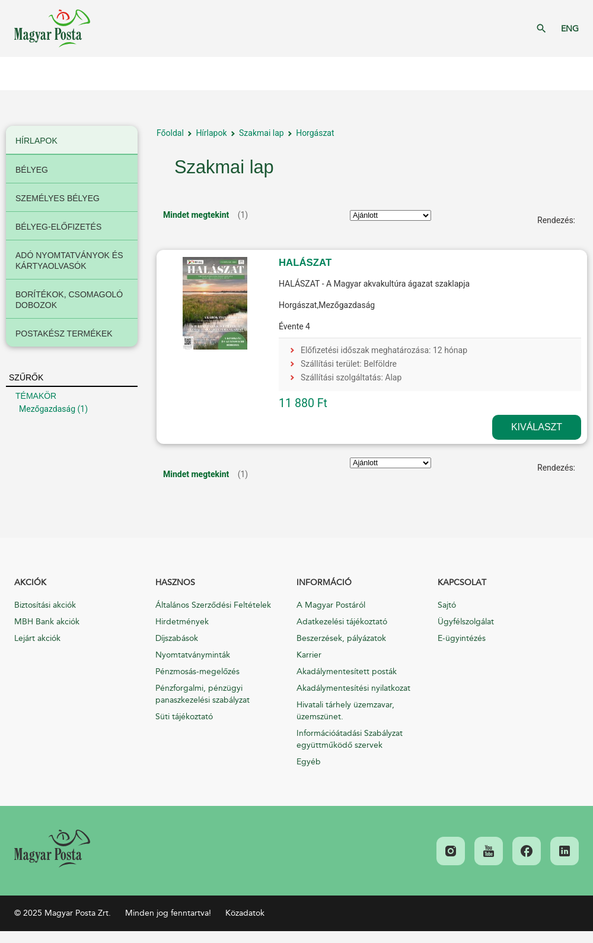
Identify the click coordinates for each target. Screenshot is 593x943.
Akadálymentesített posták (346, 671)
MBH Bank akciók (46, 622)
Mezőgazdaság (47, 409)
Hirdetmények (182, 622)
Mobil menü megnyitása (18, 73)
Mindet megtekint (196, 215)
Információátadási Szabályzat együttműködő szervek (349, 739)
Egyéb (308, 762)
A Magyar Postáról (330, 605)
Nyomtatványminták (192, 655)
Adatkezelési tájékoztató (341, 622)
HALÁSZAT (305, 262)
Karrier (308, 655)
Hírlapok (211, 133)
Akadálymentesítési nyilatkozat (353, 688)
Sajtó (447, 605)
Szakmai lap (261, 133)
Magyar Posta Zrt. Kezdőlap (52, 28)
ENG (570, 29)
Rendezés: (556, 220)
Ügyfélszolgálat (466, 622)
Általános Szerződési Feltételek (213, 605)
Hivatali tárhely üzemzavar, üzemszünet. (345, 711)
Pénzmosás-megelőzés (197, 671)
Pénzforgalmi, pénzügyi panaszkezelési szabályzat (202, 694)
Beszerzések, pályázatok (341, 638)
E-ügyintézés (462, 638)
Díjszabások (176, 638)
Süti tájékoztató (184, 717)
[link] (52, 849)
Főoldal (170, 133)
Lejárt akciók (37, 638)
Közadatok (244, 913)
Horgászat (315, 133)
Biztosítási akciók (45, 605)
